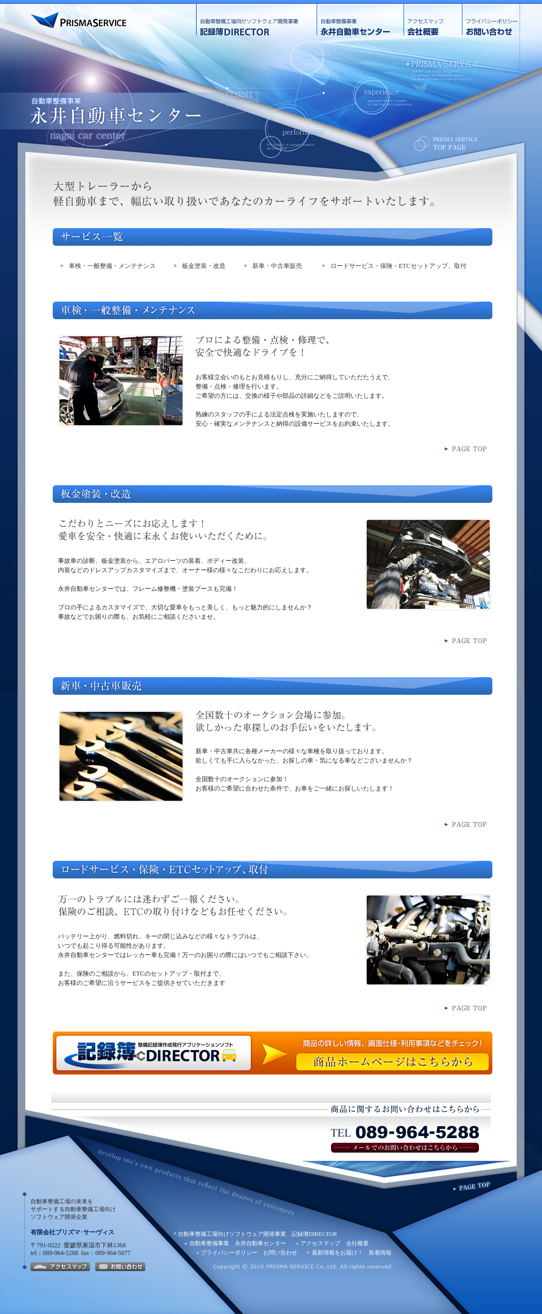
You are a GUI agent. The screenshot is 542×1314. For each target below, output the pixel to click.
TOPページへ (447, 144)
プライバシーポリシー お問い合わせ (500, 20)
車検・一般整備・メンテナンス (112, 266)
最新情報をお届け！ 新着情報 (352, 1252)
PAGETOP (472, 1186)
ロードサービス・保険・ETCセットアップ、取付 (398, 266)
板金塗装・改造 (203, 266)
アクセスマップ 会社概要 (432, 20)
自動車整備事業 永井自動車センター (360, 20)
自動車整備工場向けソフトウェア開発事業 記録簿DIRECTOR (256, 20)
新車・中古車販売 (277, 266)
